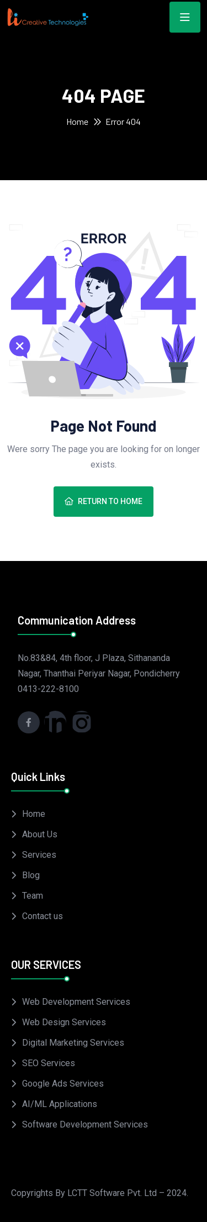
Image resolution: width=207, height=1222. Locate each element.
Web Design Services (64, 1022)
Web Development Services (76, 1002)
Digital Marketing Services (73, 1042)
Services (39, 854)
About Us (39, 834)
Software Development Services (85, 1124)
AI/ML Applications (59, 1104)
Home (77, 121)
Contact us (42, 916)
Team (32, 895)
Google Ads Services (63, 1083)
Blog (31, 875)
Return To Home (103, 501)
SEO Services (48, 1063)
